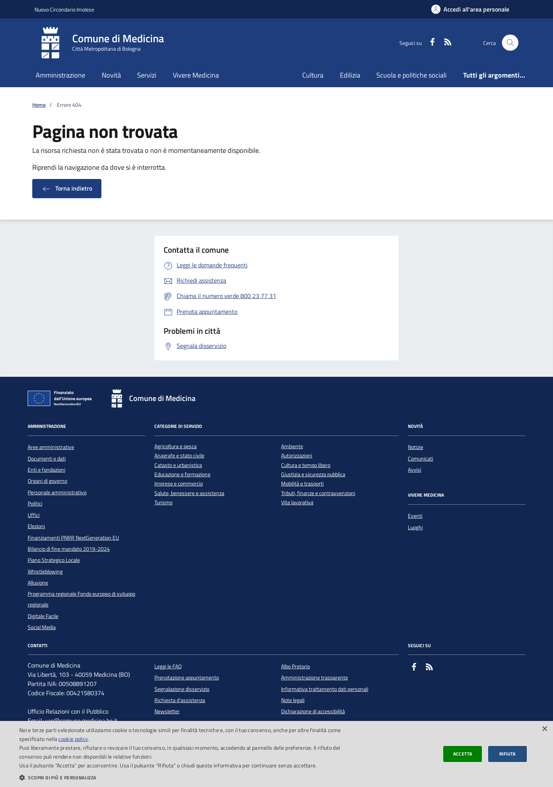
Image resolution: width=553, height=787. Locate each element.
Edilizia (350, 75)
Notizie (415, 447)
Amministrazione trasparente (314, 677)
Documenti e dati (47, 458)
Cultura (312, 75)
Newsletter (167, 711)
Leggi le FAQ (168, 666)
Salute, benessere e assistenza (189, 493)
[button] (185, 777)
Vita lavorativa (297, 503)
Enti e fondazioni (46, 470)
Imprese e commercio (178, 484)
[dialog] (276, 754)
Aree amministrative (51, 447)
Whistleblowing (45, 571)
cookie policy (73, 739)
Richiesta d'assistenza (179, 700)
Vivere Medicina (196, 75)
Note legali (293, 700)
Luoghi (415, 527)
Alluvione (38, 582)
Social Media (42, 627)
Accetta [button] (462, 753)
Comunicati (420, 458)
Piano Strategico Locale (54, 560)
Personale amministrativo (57, 492)
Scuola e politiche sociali (411, 75)
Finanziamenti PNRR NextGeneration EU (73, 538)
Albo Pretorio (295, 666)
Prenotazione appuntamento (186, 677)
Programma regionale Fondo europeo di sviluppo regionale (81, 599)
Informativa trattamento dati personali (324, 689)
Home (39, 105)
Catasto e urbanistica (178, 465)
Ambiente (292, 446)
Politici (35, 503)
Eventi (415, 516)
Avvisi (414, 470)
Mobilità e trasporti (302, 484)
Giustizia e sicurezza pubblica (313, 475)
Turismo (163, 503)
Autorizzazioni (296, 456)
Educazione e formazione (182, 475)
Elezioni (36, 526)
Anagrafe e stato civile (179, 456)
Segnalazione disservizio (181, 689)
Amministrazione (60, 75)
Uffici (34, 515)
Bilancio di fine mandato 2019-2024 (69, 549)
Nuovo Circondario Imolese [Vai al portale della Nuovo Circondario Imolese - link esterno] (64, 9)
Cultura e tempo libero (305, 465)
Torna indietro (66, 189)
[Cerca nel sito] (510, 43)
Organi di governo (47, 481)
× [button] (544, 729)
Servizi (146, 75)
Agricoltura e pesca (175, 446)
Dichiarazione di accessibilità (313, 711)
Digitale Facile (43, 616)
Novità (111, 75)
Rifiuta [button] (507, 753)
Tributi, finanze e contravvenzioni (318, 493)
